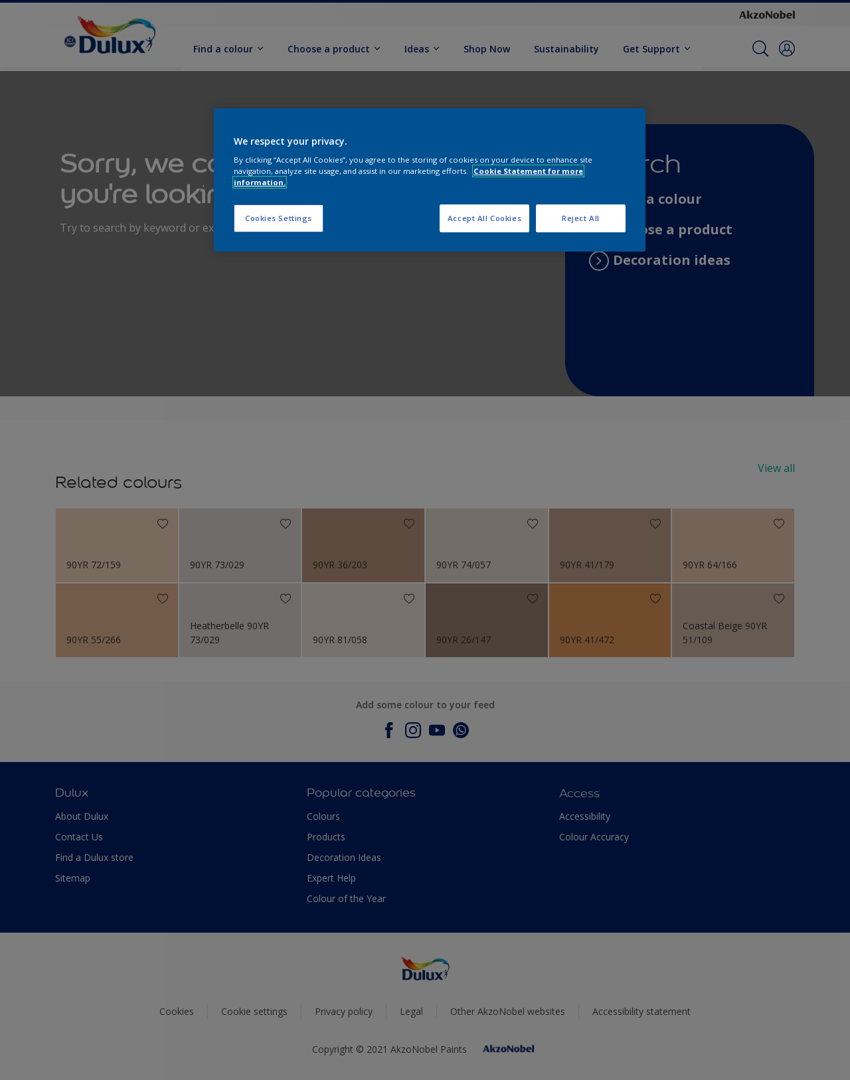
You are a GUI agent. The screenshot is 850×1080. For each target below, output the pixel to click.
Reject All (581, 218)
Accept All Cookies (484, 218)
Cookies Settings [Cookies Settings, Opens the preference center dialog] (278, 218)
